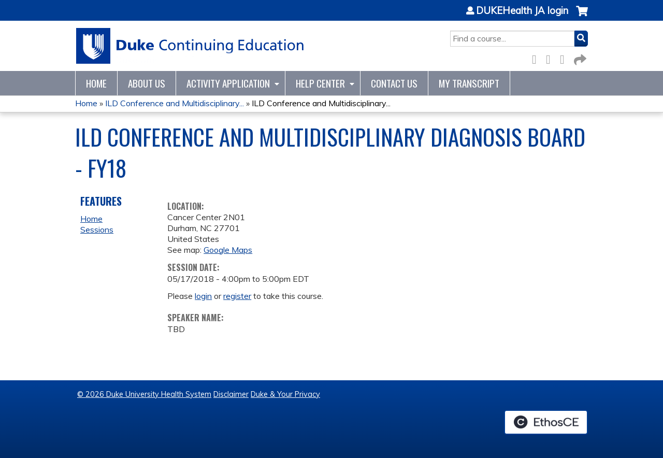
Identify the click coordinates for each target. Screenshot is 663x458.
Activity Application (228, 83)
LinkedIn (565, 58)
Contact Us (394, 83)
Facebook (537, 58)
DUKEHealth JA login (522, 11)
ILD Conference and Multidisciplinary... (174, 103)
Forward (579, 58)
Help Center (320, 83)
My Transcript (469, 83)
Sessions (96, 229)
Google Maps (228, 250)
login (203, 296)
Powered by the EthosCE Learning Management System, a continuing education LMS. (546, 422)
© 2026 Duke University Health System (144, 394)
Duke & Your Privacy (285, 394)
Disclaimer (231, 394)
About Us (146, 83)
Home (96, 83)
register (237, 296)
